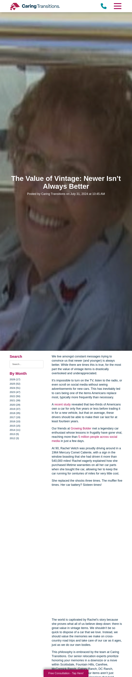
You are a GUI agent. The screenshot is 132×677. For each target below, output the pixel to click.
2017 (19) (15, 417)
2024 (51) (15, 387)
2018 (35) (15, 413)
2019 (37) (15, 408)
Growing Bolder (81, 428)
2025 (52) (15, 383)
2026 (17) (15, 379)
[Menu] (117, 6)
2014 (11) (15, 429)
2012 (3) (14, 438)
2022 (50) (15, 396)
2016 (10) (15, 421)
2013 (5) (14, 434)
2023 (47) (15, 392)
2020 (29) (15, 404)
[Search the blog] (26, 364)
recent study (62, 404)
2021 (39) (15, 400)
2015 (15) (15, 425)
